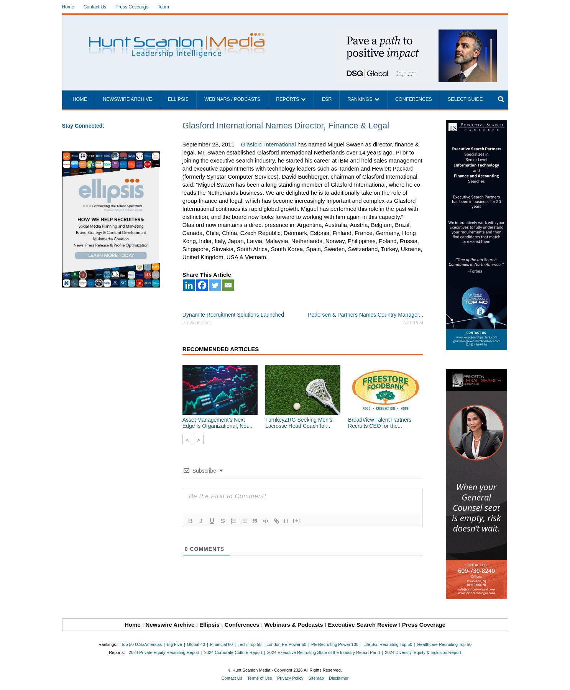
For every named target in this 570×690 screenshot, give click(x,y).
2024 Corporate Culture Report (233, 652)
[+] (297, 520)
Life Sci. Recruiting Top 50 (387, 644)
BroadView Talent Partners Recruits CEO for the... (379, 423)
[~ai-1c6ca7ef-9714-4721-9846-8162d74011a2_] (416, 33)
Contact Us (95, 7)
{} (286, 520)
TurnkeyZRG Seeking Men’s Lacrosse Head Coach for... (298, 423)
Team (163, 7)
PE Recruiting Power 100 (334, 644)
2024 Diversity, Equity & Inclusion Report (423, 652)
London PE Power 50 (286, 644)
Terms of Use (259, 678)
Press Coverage (131, 7)
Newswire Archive (127, 99)
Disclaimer (338, 678)
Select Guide (465, 99)
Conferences (413, 99)
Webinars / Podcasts (232, 99)
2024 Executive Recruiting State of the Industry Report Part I (323, 652)
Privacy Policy (290, 678)
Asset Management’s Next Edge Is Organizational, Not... (217, 423)
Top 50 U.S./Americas (141, 644)
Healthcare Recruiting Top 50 (444, 644)
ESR (327, 99)
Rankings (360, 99)
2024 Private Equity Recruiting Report (164, 652)
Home (68, 7)
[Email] (228, 285)
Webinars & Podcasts (293, 624)
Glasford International (268, 144)
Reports (287, 99)
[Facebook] (202, 285)
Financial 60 (221, 644)
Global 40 (196, 644)
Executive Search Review (362, 624)
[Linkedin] (189, 285)
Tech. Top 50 (249, 644)
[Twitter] (215, 285)
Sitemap (316, 678)
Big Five (174, 644)
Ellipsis (178, 99)
